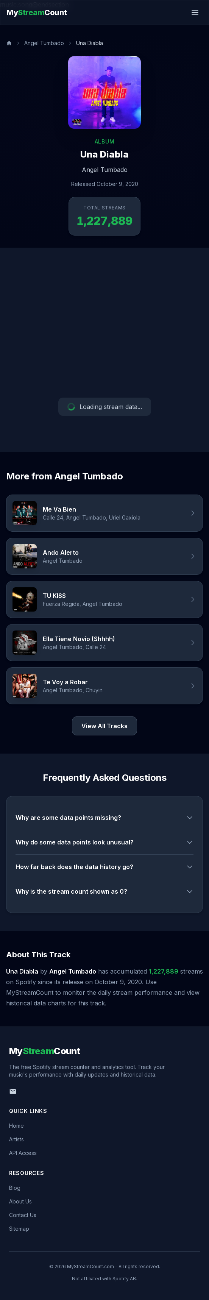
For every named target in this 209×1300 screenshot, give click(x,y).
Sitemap (19, 1228)
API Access (23, 1153)
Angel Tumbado (44, 43)
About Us (20, 1201)
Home (16, 1125)
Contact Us (22, 1215)
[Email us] (13, 1091)
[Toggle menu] (195, 12)
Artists (16, 1139)
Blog (14, 1188)
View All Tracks (104, 726)
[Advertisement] (104, 323)
